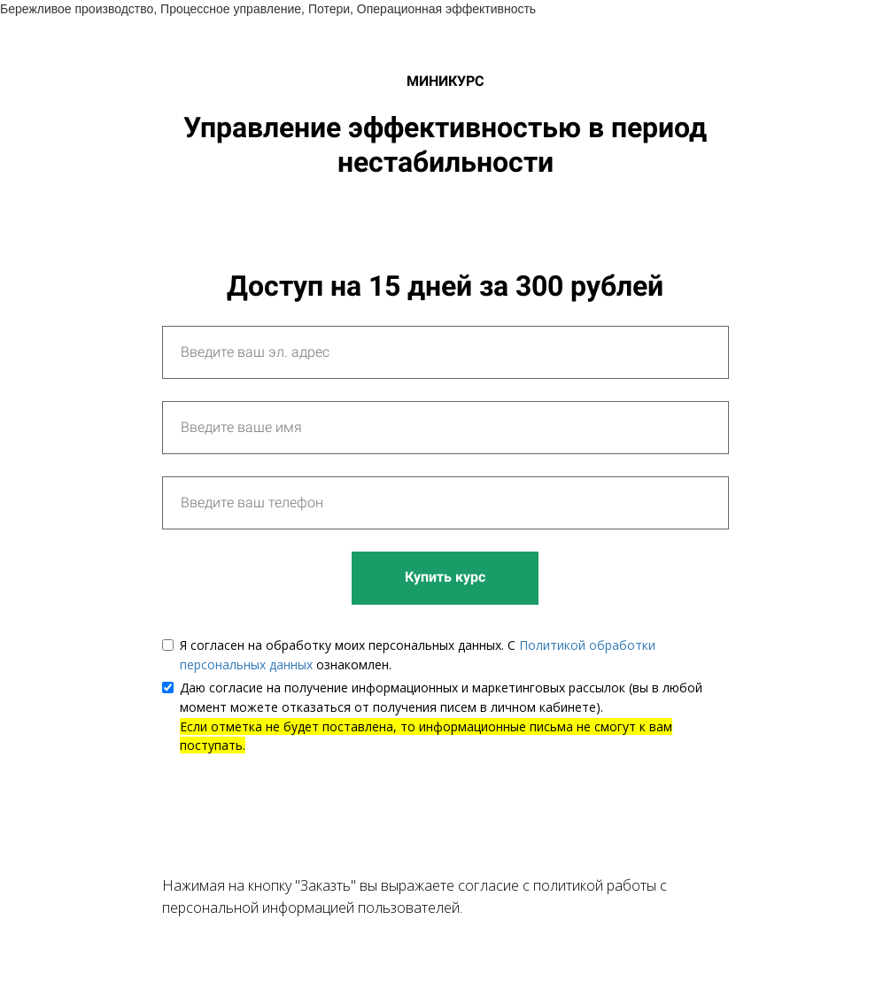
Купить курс (445, 576)
